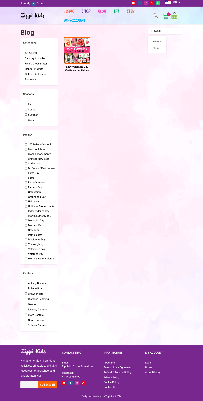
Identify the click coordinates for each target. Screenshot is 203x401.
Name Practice (36, 320)
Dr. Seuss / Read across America (43, 168)
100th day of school (39, 144)
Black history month (39, 154)
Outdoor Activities (35, 74)
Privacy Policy (112, 377)
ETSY (131, 11)
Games (32, 304)
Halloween (34, 201)
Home (69, 11)
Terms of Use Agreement (118, 367)
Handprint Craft (34, 69)
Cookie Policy (111, 382)
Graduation (34, 192)
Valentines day (36, 249)
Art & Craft (31, 53)
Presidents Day (36, 239)
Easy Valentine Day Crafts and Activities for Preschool (77, 70)
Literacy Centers (37, 309)
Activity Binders (37, 283)
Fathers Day (35, 187)
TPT (116, 11)
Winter (32, 120)
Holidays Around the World (43, 206)
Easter (31, 177)
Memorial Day (36, 220)
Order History (152, 372)
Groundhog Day (37, 196)
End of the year (36, 182)
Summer (33, 114)
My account (75, 20)
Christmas (34, 163)
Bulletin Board (36, 288)
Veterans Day (35, 253)
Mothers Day (35, 225)
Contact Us (110, 387)
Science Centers (37, 325)
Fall (30, 104)
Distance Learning (38, 299)
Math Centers (36, 314)
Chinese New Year (38, 158)
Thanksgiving (35, 244)
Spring (32, 109)
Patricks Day (35, 234)
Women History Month (41, 258)
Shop (86, 11)
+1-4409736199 (71, 376)
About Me (109, 362)
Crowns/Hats (35, 293)
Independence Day (38, 211)
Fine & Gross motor (36, 63)
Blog (102, 11)
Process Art (31, 79)
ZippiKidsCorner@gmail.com (78, 366)
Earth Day (33, 173)
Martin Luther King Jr (40, 215)
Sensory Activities (35, 58)
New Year (33, 230)
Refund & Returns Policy (117, 372)
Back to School (36, 149)
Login (148, 362)
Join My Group (32, 3)
